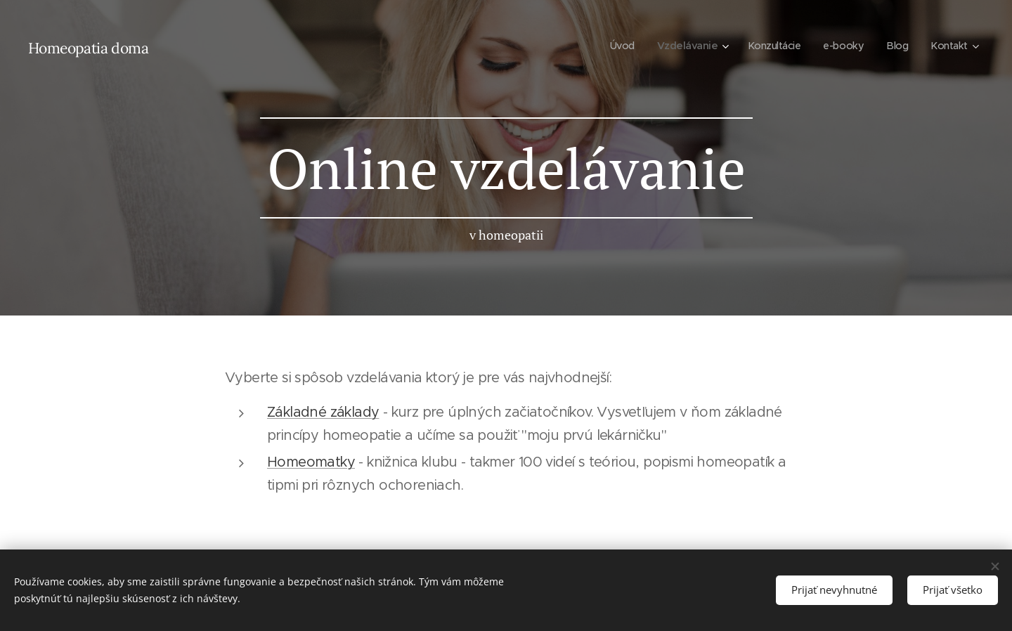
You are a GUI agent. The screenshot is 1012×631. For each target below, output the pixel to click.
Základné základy (323, 412)
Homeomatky (311, 462)
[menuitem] (612, 45)
